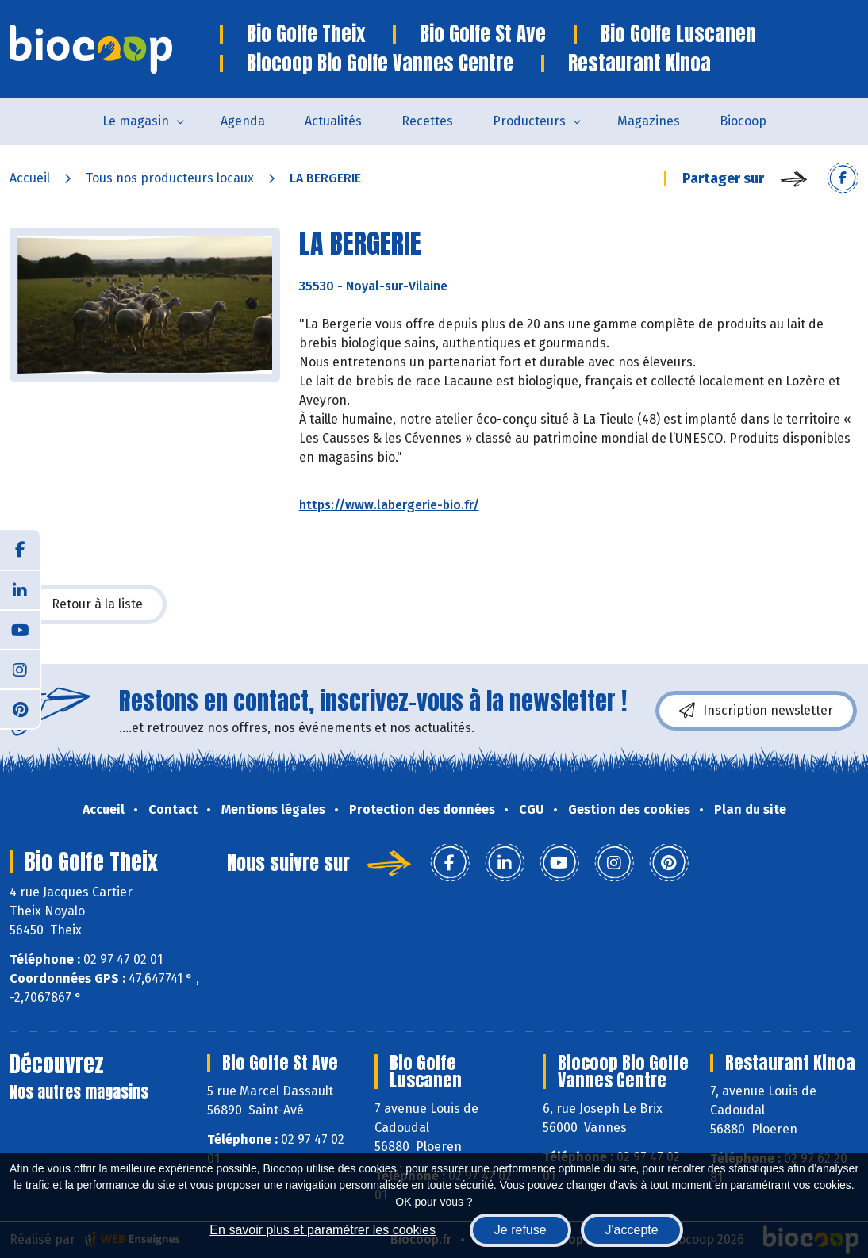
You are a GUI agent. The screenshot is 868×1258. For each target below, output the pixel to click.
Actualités (333, 120)
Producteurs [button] (529, 120)
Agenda (243, 120)
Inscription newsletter (756, 711)
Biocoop (743, 120)
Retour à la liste (88, 604)
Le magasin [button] (135, 120)
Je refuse (520, 1230)
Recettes (427, 120)
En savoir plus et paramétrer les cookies (322, 1230)
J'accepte (632, 1230)
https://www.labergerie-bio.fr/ (389, 504)
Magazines (648, 120)
